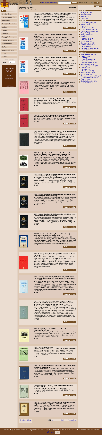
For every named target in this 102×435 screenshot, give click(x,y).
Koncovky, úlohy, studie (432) (89, 66)
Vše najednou (72, 420)
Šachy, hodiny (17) (86, 13)
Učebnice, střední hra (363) (89, 29)
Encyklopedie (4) (86, 46)
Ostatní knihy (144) (86, 74)
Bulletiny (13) (85, 36)
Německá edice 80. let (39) (89, 62)
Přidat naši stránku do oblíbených (49, 2)
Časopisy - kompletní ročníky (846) (91, 76)
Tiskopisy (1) (85, 16)
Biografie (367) (85, 67)
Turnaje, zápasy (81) (87, 34)
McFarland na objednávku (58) (90, 48)
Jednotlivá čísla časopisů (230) (90, 77)
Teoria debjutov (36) (87, 61)
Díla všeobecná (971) (87, 64)
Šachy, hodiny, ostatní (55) (89, 81)
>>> (64, 420)
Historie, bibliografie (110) (88, 23)
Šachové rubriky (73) (87, 79)
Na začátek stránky (25, 420)
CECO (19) (85, 26)
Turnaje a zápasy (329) (88, 72)
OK (57, 432)
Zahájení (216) (85, 24)
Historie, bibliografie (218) (88, 54)
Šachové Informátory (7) (88, 45)
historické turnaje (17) (88, 38)
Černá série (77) (86, 69)
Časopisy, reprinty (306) (88, 43)
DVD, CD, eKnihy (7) (87, 83)
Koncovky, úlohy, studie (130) (89, 31)
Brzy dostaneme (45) (87, 50)
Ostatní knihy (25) (86, 41)
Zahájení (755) (85, 56)
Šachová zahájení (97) (88, 27)
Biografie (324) (85, 33)
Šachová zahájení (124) (88, 59)
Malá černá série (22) (88, 71)
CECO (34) (85, 58)
